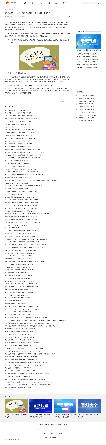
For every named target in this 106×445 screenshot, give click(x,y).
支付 (56, 3)
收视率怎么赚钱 (14, 97)
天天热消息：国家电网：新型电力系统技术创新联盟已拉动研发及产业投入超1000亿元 (26, 155)
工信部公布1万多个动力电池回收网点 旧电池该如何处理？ (19, 270)
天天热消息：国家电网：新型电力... (87, 104)
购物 (49, 3)
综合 (13, 9)
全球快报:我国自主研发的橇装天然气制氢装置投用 (17, 376)
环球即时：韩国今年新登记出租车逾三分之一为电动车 (18, 387)
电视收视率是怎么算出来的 (35, 97)
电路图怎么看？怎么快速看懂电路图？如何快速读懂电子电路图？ (21, 284)
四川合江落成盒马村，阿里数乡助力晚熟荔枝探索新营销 (19, 292)
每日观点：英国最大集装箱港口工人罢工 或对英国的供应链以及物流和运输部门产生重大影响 (28, 382)
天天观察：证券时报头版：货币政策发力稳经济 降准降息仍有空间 (21, 169)
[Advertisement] (88, 18)
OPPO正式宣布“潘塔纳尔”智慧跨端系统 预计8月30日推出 (19, 264)
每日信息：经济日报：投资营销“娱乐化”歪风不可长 (18, 177)
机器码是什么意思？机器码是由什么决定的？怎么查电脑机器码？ (21, 281)
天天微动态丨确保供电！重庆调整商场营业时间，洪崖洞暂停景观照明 (22, 242)
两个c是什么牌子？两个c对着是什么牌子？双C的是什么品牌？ (20, 138)
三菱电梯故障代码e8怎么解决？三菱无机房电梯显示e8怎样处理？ (21, 118)
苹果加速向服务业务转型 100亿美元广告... (87, 64)
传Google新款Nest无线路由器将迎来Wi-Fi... (88, 67)
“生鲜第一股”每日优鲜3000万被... (87, 98)
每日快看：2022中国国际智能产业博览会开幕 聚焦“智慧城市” (20, 236)
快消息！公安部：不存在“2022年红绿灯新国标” (17, 183)
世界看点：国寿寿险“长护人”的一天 (14, 228)
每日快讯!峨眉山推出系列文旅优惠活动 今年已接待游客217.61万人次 (22, 208)
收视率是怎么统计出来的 (23, 97)
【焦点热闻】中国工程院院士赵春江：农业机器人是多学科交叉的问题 (22, 351)
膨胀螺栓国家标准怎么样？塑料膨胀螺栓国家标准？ (18, 141)
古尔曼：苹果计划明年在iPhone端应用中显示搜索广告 (18, 256)
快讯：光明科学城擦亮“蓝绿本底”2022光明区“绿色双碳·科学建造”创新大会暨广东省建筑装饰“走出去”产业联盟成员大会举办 (35, 320)
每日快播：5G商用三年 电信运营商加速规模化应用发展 (19, 331)
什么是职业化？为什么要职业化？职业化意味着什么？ (18, 143)
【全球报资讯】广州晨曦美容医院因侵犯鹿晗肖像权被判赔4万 (20, 230)
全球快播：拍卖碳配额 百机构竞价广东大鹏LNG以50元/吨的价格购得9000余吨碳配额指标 (27, 323)
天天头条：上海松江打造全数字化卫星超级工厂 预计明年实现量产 (21, 191)
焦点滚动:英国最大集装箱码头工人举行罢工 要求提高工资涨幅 (20, 370)
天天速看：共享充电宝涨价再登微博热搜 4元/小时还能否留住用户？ (22, 216)
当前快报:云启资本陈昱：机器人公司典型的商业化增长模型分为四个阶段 (23, 365)
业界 (25, 3)
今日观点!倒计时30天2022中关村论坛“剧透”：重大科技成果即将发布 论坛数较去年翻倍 (27, 239)
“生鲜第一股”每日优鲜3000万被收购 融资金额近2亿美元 (19, 135)
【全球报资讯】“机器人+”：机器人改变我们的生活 (17, 334)
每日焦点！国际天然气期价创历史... (87, 120)
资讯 (10, 9)
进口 (64, 3)
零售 (41, 3)
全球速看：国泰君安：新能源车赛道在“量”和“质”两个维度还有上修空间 (22, 157)
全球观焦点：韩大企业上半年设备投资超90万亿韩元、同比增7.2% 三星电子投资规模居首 (27, 384)
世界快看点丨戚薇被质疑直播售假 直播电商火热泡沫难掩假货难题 (21, 199)
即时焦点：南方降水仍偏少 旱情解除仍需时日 (16, 225)
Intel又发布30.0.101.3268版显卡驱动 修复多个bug (17, 278)
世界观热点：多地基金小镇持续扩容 (14, 194)
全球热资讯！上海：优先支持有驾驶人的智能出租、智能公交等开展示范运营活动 (25, 244)
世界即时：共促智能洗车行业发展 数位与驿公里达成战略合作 (20, 250)
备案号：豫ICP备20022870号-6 (53, 437)
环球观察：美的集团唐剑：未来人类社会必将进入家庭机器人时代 (21, 359)
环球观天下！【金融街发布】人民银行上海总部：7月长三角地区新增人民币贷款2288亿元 (27, 213)
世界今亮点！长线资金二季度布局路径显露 (16, 166)
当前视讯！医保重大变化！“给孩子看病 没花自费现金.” (18, 345)
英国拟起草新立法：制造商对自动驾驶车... (87, 56)
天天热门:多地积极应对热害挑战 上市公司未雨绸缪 (18, 368)
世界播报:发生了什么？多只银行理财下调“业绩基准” (18, 188)
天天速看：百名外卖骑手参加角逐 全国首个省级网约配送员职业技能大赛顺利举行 (25, 247)
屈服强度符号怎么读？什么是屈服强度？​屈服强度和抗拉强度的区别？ (22, 286)
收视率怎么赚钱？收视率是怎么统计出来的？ (16, 110)
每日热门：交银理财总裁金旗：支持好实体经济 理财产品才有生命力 (22, 342)
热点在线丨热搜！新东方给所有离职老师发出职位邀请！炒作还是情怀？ (23, 337)
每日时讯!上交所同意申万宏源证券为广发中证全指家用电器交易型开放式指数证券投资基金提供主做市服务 (31, 180)
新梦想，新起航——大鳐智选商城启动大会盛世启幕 (18, 233)
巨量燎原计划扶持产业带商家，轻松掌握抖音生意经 (18, 113)
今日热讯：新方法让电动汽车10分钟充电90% (16, 160)
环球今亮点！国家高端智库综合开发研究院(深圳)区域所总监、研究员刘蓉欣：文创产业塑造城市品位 (30, 326)
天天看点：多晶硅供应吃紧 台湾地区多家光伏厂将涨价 (19, 298)
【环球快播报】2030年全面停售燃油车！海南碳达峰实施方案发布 (21, 171)
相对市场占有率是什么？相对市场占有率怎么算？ (17, 146)
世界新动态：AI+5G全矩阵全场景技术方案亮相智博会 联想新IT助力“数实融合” (24, 185)
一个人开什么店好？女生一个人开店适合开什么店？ (18, 121)
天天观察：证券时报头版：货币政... (87, 118)
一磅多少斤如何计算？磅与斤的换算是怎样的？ (17, 295)
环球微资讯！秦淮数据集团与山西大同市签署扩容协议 (18, 211)
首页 (6, 9)
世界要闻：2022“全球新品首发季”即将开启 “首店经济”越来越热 (21, 314)
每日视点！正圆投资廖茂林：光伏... (87, 101)
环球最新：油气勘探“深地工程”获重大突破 (15, 303)
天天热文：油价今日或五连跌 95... (87, 115)
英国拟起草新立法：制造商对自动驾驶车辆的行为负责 (18, 258)
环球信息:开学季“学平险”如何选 (13, 300)
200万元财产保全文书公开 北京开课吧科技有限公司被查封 (19, 132)
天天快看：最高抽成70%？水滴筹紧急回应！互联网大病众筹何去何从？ (23, 340)
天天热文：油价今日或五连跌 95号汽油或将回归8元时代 (19, 163)
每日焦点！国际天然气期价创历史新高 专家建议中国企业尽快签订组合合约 (24, 174)
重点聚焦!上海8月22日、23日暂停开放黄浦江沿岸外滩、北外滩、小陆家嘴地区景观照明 (27, 373)
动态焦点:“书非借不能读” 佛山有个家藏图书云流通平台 (18, 312)
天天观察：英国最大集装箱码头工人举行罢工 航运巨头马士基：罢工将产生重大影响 (26, 362)
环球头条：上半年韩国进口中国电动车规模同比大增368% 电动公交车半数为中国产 (26, 379)
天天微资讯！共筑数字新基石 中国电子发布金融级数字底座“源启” (21, 205)
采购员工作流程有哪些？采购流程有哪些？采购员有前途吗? (20, 115)
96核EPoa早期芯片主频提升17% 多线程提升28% (17, 124)
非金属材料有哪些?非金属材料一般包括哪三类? (17, 289)
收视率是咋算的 (44, 97)
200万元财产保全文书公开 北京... (87, 95)
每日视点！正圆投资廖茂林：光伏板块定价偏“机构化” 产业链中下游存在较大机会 (25, 152)
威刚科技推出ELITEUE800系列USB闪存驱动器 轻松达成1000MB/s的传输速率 (24, 261)
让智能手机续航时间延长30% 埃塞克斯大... (88, 54)
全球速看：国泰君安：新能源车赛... (87, 106)
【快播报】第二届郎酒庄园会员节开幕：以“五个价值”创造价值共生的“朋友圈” (24, 348)
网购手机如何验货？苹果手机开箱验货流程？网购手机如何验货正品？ (22, 149)
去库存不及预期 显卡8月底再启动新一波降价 (16, 127)
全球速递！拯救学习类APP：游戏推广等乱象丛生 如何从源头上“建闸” (22, 222)
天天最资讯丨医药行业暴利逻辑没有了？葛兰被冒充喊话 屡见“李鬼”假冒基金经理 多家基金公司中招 (30, 354)
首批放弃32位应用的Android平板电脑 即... (87, 59)
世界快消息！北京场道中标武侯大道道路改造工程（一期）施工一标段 (22, 309)
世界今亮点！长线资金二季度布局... (87, 109)
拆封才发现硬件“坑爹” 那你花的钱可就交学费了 (17, 272)
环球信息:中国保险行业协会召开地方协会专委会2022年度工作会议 (21, 202)
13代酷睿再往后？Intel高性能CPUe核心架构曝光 (17, 267)
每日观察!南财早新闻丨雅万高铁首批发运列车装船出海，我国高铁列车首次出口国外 (26, 317)
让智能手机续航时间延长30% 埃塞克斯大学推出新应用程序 (20, 253)
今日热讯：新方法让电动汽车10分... (88, 112)
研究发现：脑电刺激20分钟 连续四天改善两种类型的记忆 (19, 129)
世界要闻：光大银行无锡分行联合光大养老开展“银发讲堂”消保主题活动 (23, 219)
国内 (33, 3)
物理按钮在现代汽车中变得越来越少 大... (87, 62)
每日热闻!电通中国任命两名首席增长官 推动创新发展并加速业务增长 (22, 356)
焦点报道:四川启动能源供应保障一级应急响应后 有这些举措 (20, 328)
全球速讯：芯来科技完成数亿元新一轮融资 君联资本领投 (19, 197)
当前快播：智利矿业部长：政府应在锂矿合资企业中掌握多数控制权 (22, 306)
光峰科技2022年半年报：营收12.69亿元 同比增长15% (18, 275)
